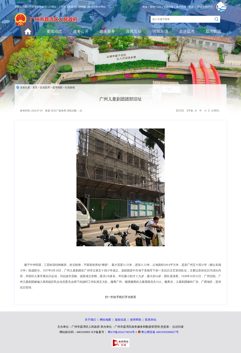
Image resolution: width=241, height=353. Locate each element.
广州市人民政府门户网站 (72, 6)
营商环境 (160, 31)
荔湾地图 (57, 87)
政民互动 (134, 31)
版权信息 (120, 319)
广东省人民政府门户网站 (42, 6)
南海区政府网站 (97, 6)
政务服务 (107, 31)
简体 (144, 7)
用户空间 (181, 7)
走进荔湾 (187, 31)
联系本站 (150, 319)
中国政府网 (21, 6)
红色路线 (70, 87)
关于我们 (90, 319)
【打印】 (180, 110)
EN (159, 7)
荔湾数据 (213, 31)
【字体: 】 (198, 110)
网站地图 (105, 319)
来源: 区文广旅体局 (55, 110)
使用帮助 (135, 319)
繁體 (152, 7)
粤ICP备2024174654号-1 (122, 332)
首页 (34, 87)
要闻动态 (54, 31)
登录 (191, 7)
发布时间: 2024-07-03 (31, 110)
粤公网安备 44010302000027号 (160, 332)
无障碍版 (168, 7)
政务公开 (81, 31)
